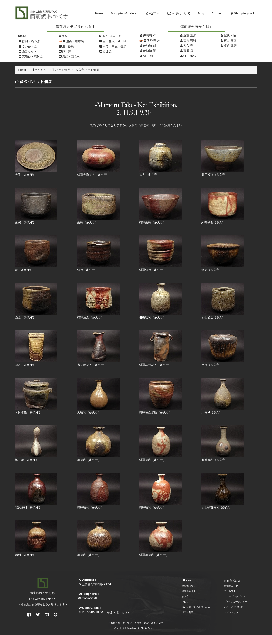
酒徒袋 (107, 51)
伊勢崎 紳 (153, 40)
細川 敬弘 (189, 55)
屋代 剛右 (230, 35)
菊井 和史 (149, 55)
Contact (217, 13)
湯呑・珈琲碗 (75, 41)
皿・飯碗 (68, 46)
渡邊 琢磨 (230, 45)
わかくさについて (178, 13)
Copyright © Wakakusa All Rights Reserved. (136, 628)
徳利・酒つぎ (31, 41)
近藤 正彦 (189, 35)
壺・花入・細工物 (114, 41)
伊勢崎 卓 (149, 35)
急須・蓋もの (71, 56)
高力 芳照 (189, 40)
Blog (201, 13)
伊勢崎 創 (149, 45)
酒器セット (29, 51)
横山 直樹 (230, 40)
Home (99, 13)
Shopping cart (242, 13)
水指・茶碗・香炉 (114, 46)
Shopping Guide (122, 13)
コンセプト (151, 13)
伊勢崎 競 (149, 50)
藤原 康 (188, 50)
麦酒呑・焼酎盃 (32, 56)
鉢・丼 (66, 51)
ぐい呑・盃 (29, 46)
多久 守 (188, 45)
